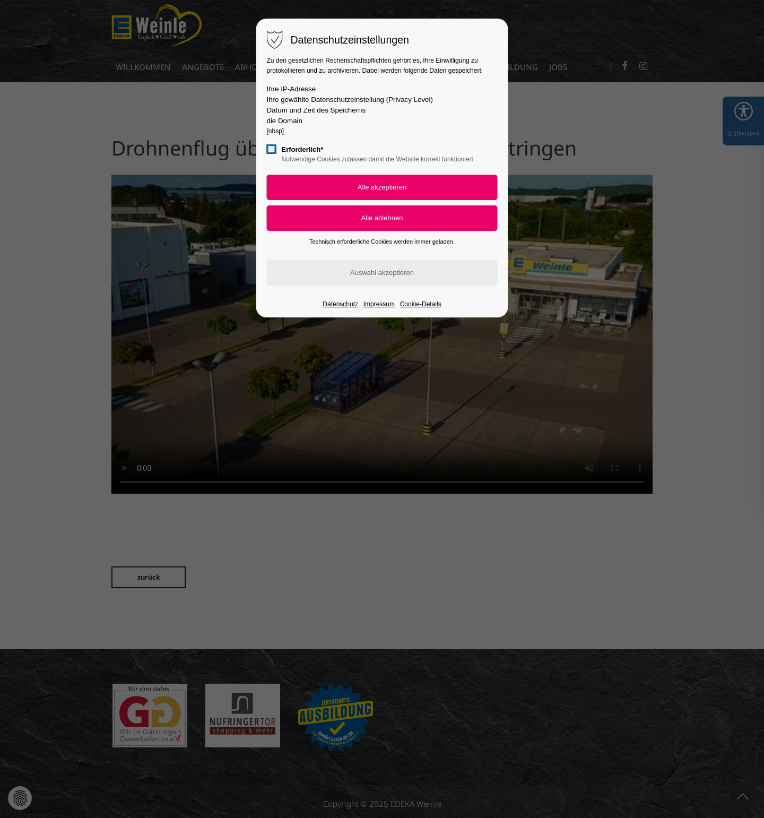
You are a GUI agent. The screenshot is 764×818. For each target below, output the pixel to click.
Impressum (379, 304)
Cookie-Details (420, 304)
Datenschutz (340, 304)
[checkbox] (271, 149)
